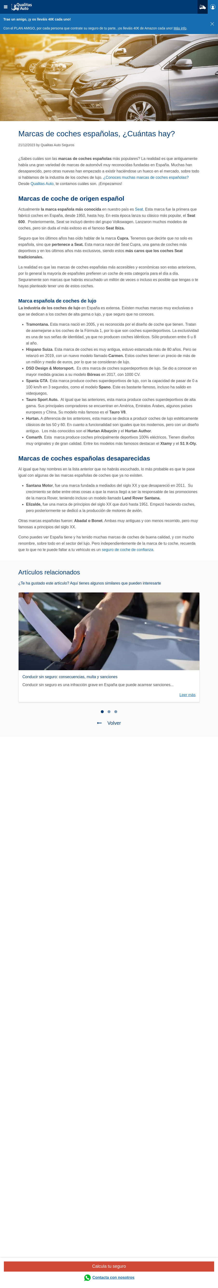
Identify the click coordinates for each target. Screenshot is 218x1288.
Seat (139, 209)
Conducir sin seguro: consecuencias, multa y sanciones (69, 677)
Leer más (187, 695)
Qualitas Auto (41, 184)
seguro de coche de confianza (127, 550)
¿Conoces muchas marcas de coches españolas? (146, 177)
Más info (180, 28)
